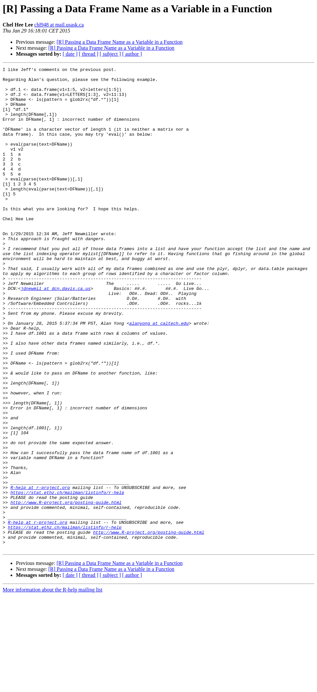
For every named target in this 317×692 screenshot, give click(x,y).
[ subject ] (110, 54)
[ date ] (70, 54)
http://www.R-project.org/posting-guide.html (65, 590)
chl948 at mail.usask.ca (59, 25)
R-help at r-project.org (40, 572)
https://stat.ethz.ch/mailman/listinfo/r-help (67, 578)
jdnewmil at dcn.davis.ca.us (56, 333)
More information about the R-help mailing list (52, 686)
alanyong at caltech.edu (158, 375)
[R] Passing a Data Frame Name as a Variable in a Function (120, 42)
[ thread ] (88, 54)
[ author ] (132, 54)
